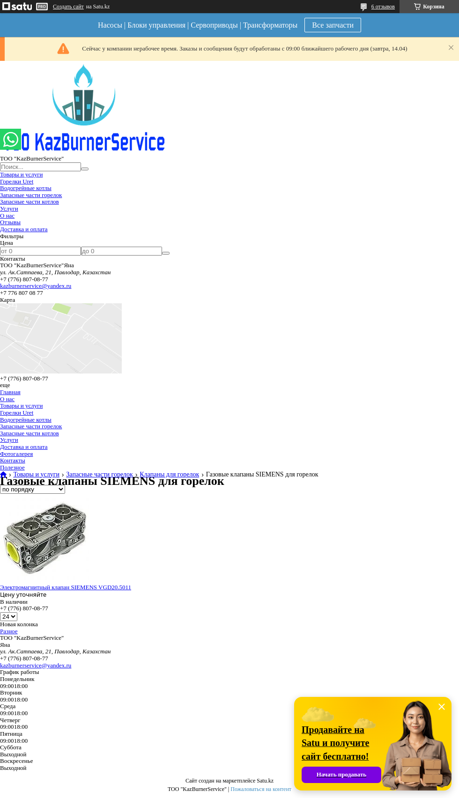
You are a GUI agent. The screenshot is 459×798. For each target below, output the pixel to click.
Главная (10, 391)
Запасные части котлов (29, 201)
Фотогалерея (16, 453)
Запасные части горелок (31, 194)
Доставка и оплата (24, 229)
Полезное (12, 467)
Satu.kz (265, 780)
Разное (9, 631)
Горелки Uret (16, 181)
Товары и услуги (21, 174)
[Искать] (85, 169)
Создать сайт (68, 6)
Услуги (9, 208)
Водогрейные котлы (26, 187)
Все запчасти (333, 25)
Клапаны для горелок (169, 474)
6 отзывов (383, 6)
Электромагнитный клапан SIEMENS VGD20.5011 (65, 587)
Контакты (12, 460)
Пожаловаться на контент (260, 789)
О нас (7, 215)
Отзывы (10, 222)
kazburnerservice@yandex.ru (35, 285)
